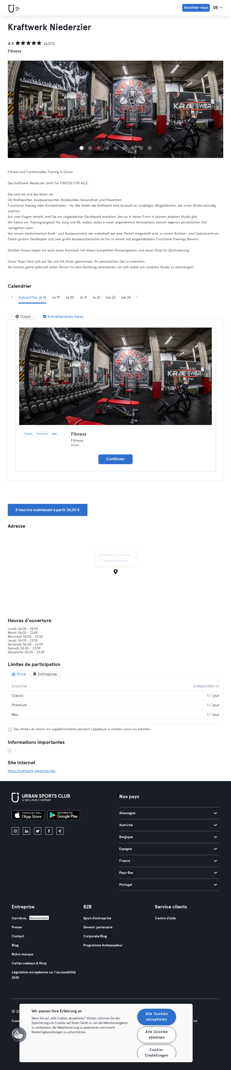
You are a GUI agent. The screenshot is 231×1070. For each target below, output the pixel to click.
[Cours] (23, 316)
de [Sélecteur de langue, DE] (217, 7)
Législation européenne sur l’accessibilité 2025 (44, 975)
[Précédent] (12, 297)
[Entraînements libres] (63, 316)
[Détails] (115, 376)
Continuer (115, 459)
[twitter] (37, 831)
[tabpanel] (115, 700)
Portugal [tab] (168, 885)
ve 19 (56, 297)
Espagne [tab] (168, 849)
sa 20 (70, 297)
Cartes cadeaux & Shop (29, 963)
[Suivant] (137, 297)
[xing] (60, 831)
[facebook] (48, 831)
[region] (106, 1033)
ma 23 (110, 297)
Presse (17, 927)
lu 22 (96, 297)
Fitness (78, 434)
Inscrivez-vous (196, 7)
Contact (18, 936)
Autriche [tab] (168, 825)
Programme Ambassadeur (103, 945)
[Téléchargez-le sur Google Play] (63, 815)
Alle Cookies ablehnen (156, 1034)
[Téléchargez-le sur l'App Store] (28, 815)
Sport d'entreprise (97, 918)
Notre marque (22, 954)
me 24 (125, 297)
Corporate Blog (95, 936)
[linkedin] (26, 831)
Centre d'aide (165, 918)
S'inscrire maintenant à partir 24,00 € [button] (48, 510)
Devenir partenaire (97, 927)
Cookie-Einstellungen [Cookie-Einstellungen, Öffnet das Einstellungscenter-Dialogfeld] (156, 1052)
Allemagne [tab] (168, 813)
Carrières (19, 918)
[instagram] (15, 831)
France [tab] (168, 861)
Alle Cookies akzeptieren (156, 1016)
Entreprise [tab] (45, 674)
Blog (15, 945)
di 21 (83, 297)
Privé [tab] (19, 674)
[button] (18, 1034)
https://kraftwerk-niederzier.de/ (32, 771)
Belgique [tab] (168, 837)
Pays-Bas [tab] (168, 873)
